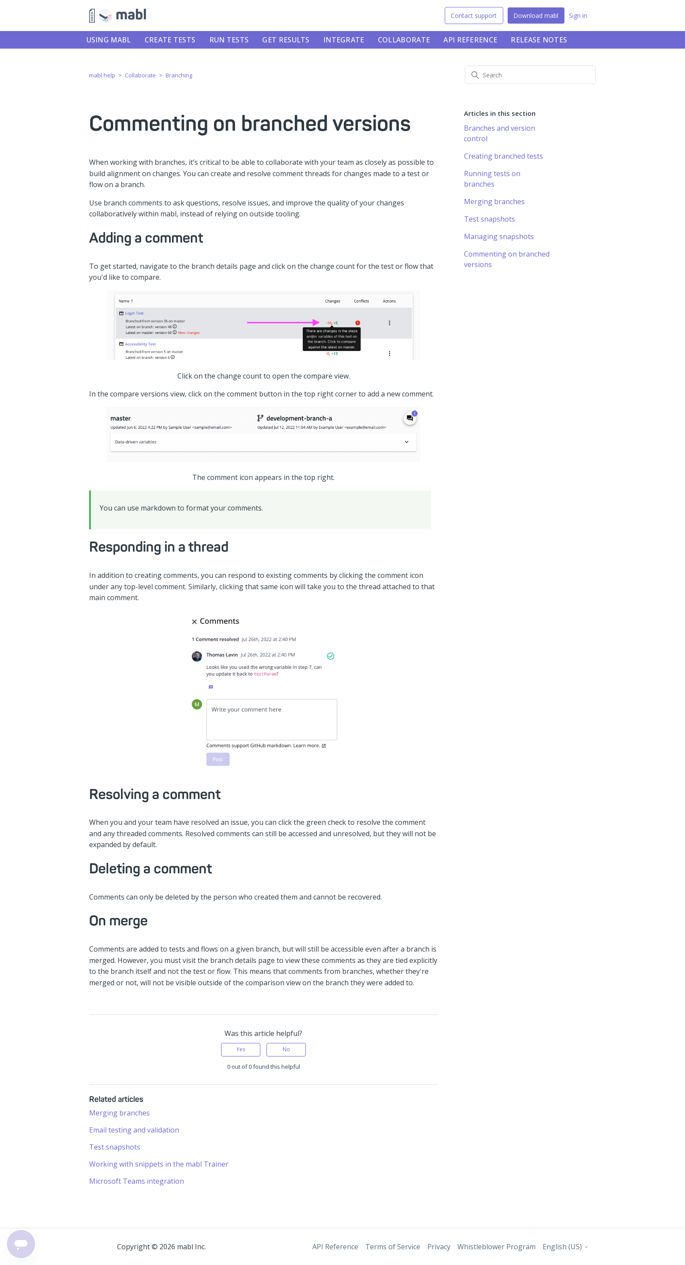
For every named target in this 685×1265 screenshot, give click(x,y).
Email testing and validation (134, 1130)
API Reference (470, 40)
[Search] (530, 74)
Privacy (438, 1246)
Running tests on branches (492, 179)
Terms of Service (392, 1246)
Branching (179, 75)
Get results (285, 40)
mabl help (102, 75)
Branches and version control (499, 133)
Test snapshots (114, 1147)
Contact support (474, 15)
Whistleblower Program (496, 1246)
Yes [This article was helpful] (240, 1049)
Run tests (229, 40)
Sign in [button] (578, 15)
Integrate (343, 40)
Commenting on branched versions (507, 259)
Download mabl (535, 15)
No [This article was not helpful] (286, 1049)
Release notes (539, 40)
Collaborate (404, 40)
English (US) (566, 1247)
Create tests (170, 40)
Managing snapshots (499, 236)
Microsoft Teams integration (136, 1181)
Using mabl (108, 40)
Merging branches (119, 1113)
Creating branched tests (503, 156)
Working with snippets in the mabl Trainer (158, 1164)
